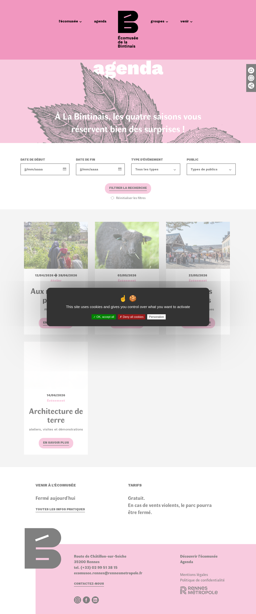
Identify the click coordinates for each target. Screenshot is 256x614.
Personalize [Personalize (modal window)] (156, 316)
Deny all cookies (131, 316)
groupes (159, 21)
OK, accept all (103, 316)
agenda (100, 21)
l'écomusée (70, 21)
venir (186, 21)
